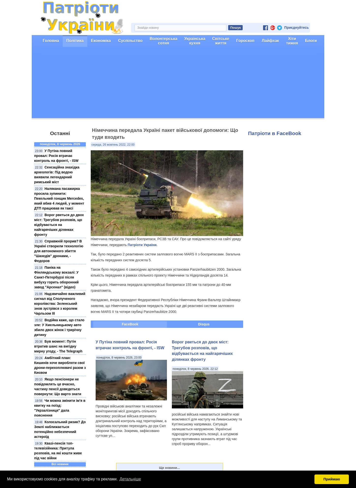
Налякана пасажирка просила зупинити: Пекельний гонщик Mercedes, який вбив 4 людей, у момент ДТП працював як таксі (59, 198)
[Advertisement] (178, 83)
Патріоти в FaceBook (274, 133)
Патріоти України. (142, 245)
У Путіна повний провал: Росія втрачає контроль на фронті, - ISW (56, 156)
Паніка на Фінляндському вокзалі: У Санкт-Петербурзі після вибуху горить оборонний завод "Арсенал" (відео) (56, 277)
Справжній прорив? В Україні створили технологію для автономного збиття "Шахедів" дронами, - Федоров (58, 251)
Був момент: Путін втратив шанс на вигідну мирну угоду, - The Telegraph (58, 346)
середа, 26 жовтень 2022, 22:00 (112, 144)
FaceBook (130, 324)
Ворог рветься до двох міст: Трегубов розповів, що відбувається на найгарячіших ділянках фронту (59, 225)
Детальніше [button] (130, 479)
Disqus (204, 324)
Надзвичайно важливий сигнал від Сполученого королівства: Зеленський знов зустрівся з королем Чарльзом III (59, 303)
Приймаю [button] (331, 479)
